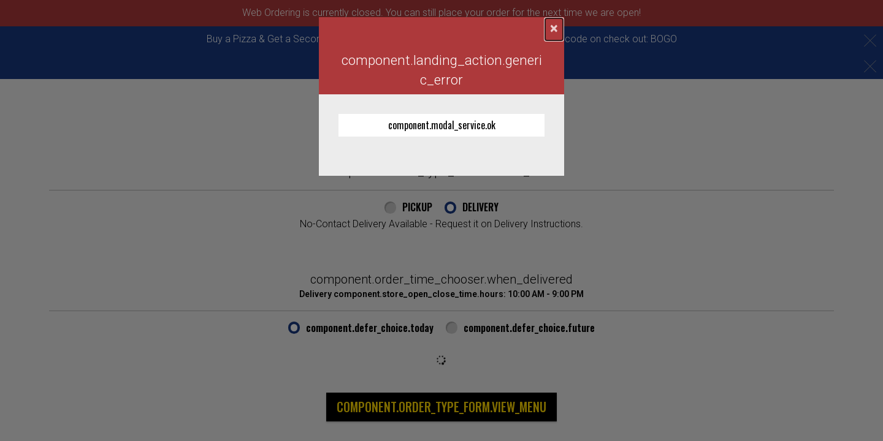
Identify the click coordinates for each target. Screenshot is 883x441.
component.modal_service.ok (441, 125)
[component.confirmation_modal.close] (554, 29)
